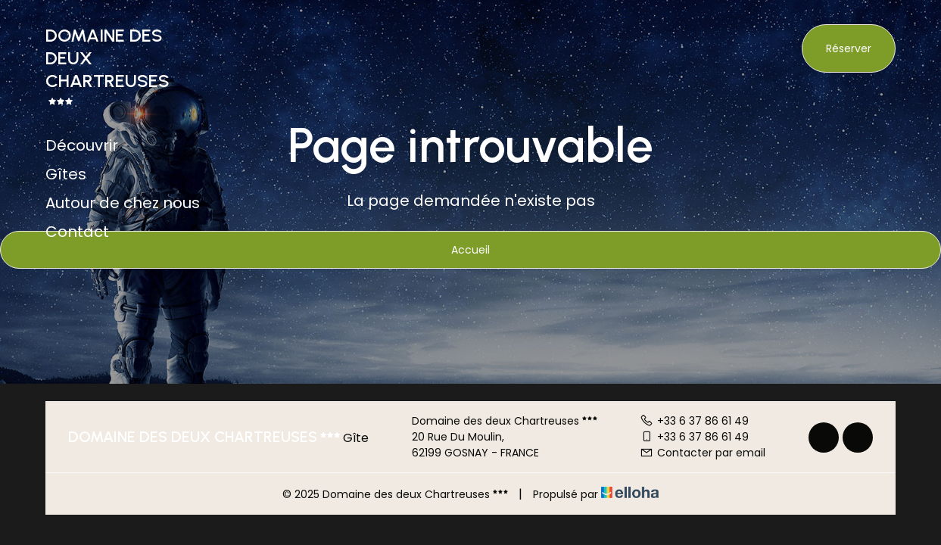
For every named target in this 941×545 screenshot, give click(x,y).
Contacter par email (702, 452)
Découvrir (81, 145)
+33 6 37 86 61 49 (694, 420)
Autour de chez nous (122, 202)
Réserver (848, 48)
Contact (77, 231)
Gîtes (65, 174)
